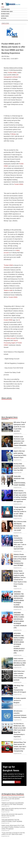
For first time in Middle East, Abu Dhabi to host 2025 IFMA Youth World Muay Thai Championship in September (20, 730)
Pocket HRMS (12, 72)
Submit (17, 782)
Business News (5, 13)
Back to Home (5, 23)
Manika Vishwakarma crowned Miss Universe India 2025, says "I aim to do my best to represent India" (20, 542)
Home (2, 7)
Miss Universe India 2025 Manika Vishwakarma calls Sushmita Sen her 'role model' (20, 526)
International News (7, 11)
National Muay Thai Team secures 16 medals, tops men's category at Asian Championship (20, 747)
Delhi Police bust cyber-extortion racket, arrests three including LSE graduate (20, 676)
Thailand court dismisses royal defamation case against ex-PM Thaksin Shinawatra (20, 441)
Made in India (8, 290)
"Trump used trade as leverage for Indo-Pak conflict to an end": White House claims (20, 511)
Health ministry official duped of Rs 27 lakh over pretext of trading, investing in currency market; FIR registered (13, 827)
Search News (5, 16)
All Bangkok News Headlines (12, 794)
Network (3, 18)
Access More (4, 419)
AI (4, 267)
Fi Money (13, 134)
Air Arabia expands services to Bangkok (20, 700)
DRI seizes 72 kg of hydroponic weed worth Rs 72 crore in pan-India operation (20, 427)
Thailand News (5, 9)
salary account (11, 338)
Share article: (6, 398)
